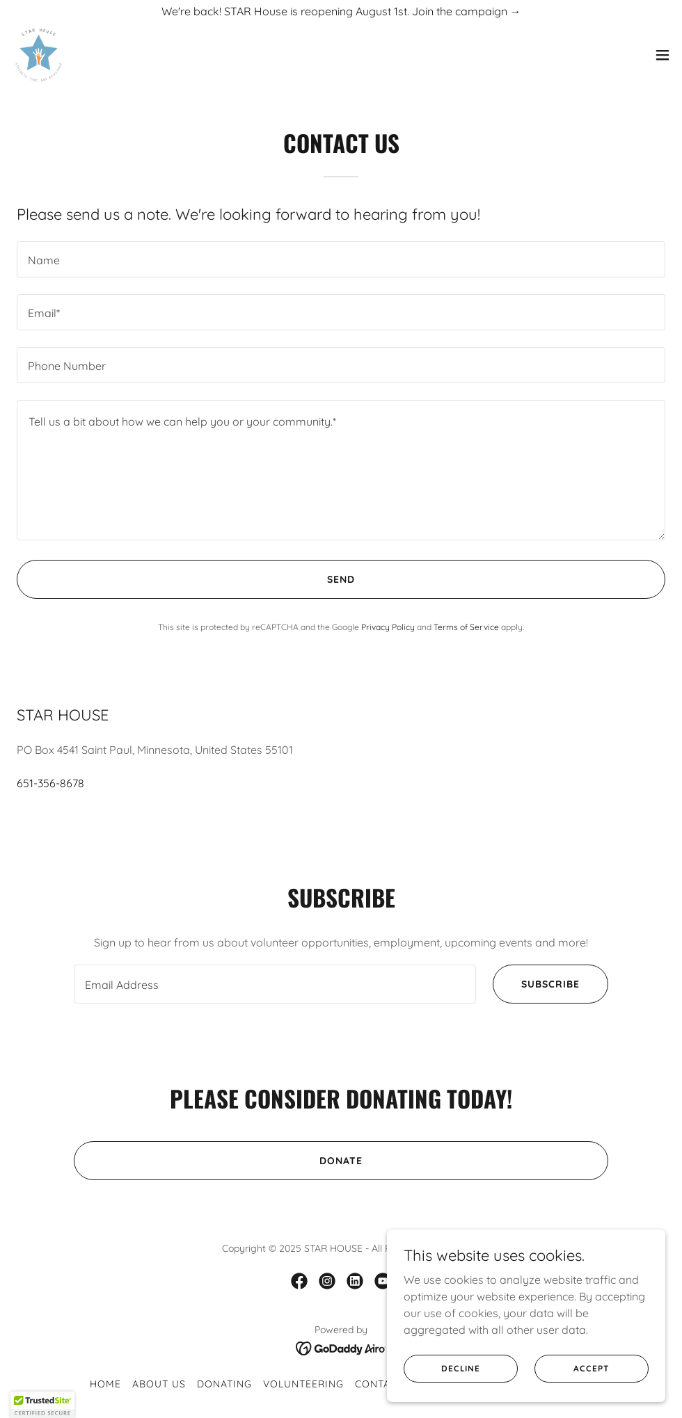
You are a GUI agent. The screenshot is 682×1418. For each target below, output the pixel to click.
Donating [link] (224, 1384)
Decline (460, 1368)
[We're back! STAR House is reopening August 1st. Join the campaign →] (341, 11)
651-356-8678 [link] (50, 783)
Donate (341, 1160)
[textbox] (341, 259)
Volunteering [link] (303, 1384)
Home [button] (105, 1384)
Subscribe (550, 984)
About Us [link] (159, 1384)
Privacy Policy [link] (388, 627)
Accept (591, 1368)
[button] (662, 56)
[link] (38, 55)
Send (341, 579)
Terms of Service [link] (466, 627)
